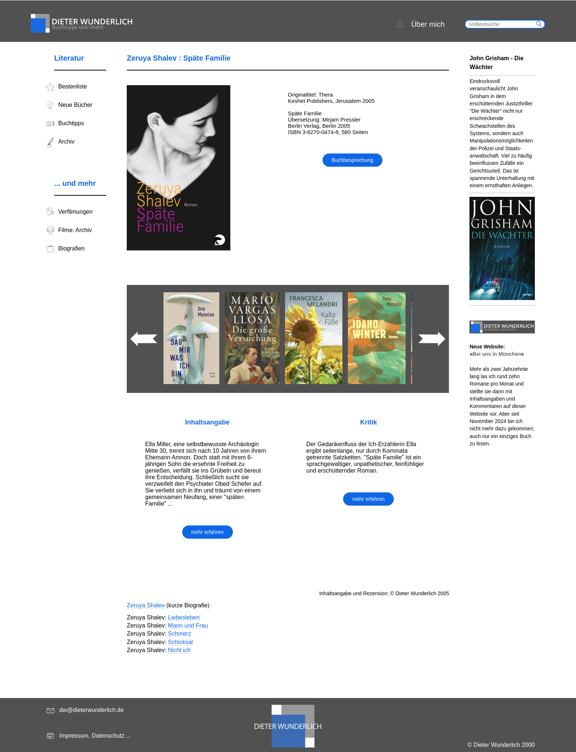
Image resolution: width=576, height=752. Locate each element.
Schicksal (180, 642)
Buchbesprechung (352, 160)
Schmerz (179, 633)
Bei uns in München (496, 354)
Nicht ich (179, 650)
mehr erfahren (207, 532)
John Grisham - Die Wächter (496, 62)
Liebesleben (183, 617)
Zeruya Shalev (146, 605)
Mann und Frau (188, 625)
